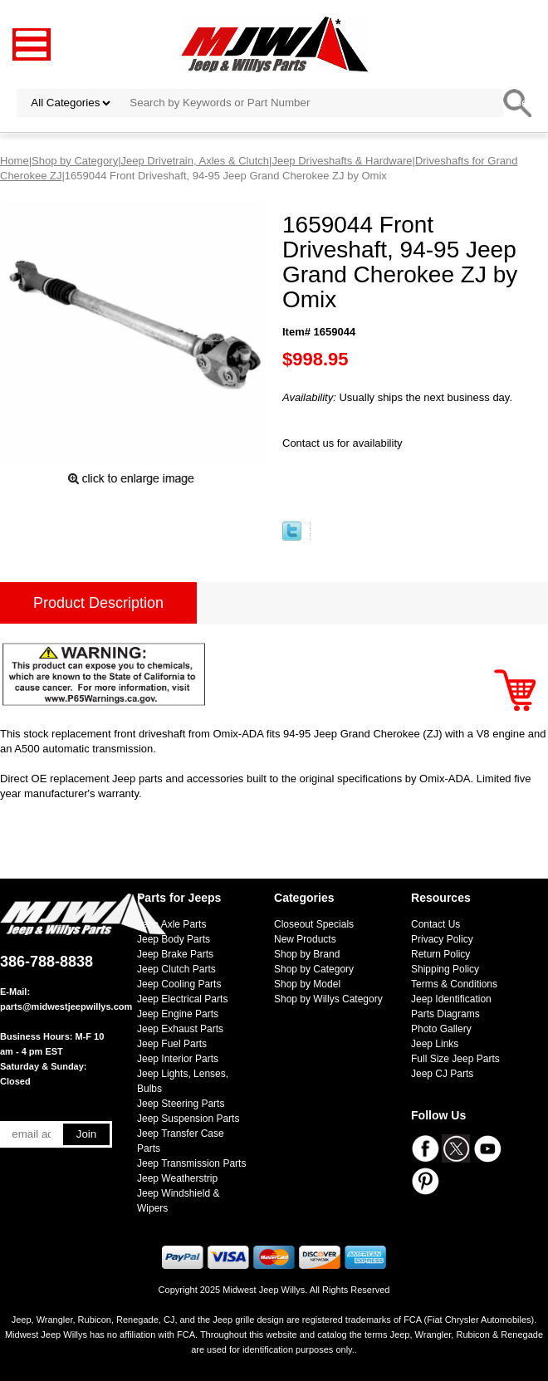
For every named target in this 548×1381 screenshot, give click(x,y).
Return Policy (440, 954)
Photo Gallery (441, 1029)
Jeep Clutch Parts (176, 969)
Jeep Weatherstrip (177, 1178)
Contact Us (435, 924)
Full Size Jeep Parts (455, 1059)
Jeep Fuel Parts (172, 1044)
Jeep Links (434, 1044)
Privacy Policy (442, 939)
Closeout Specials (314, 924)
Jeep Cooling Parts (179, 984)
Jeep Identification (451, 999)
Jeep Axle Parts (171, 924)
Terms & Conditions (454, 984)
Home (14, 160)
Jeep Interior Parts (177, 1059)
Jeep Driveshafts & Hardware (342, 160)
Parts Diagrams (445, 1014)
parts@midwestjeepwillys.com (66, 1006)
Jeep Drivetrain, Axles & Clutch (195, 160)
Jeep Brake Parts (175, 954)
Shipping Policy (445, 969)
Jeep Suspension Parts (188, 1118)
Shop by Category (75, 160)
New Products (305, 939)
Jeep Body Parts (173, 939)
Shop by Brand (307, 954)
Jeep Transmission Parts (191, 1163)
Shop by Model (307, 984)
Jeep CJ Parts (442, 1074)
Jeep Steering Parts (180, 1103)
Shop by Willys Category (328, 999)
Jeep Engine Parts (177, 1014)
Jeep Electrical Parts (182, 999)
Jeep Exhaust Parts (180, 1029)
